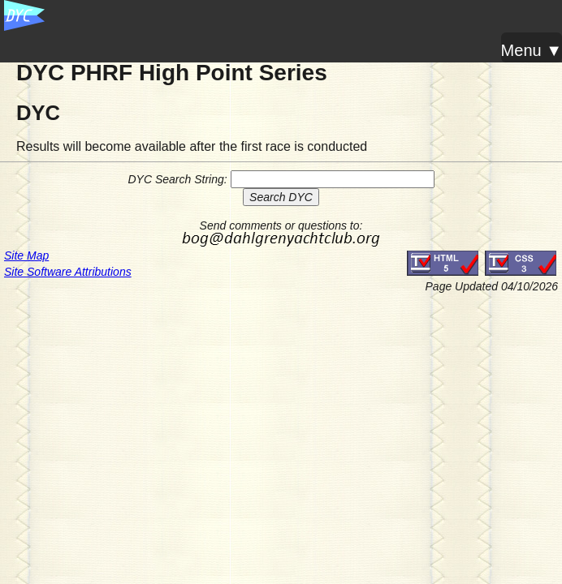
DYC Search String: (177, 179)
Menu (521, 50)
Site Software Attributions (68, 271)
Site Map (26, 255)
